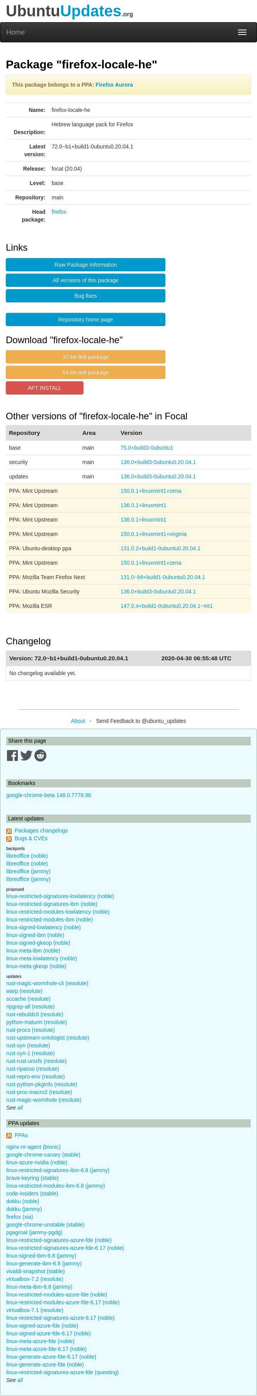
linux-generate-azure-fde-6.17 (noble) (51, 1357)
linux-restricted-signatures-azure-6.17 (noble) (60, 1318)
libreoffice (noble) (27, 856)
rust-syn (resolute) (28, 1045)
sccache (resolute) (28, 999)
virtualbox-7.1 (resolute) (34, 1310)
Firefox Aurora (114, 85)
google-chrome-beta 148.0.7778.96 (48, 795)
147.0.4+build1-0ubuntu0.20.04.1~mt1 (167, 606)
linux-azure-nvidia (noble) (36, 1162)
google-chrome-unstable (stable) (45, 1225)
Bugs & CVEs (31, 838)
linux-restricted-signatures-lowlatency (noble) (60, 896)
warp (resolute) (24, 991)
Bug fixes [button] (86, 296)
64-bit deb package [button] (86, 372)
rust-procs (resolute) (30, 1030)
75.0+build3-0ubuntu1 (147, 448)
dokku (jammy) (24, 1209)
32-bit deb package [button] (86, 357)
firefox (59, 212)
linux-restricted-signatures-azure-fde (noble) (59, 1240)
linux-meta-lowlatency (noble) (41, 958)
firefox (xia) (19, 1217)
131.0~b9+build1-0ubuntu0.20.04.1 (163, 577)
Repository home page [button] (85, 319)
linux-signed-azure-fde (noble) (42, 1326)
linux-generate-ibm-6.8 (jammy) (44, 1263)
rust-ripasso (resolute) (32, 1069)
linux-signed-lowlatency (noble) (43, 927)
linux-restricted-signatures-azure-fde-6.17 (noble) (65, 1248)
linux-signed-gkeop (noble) (38, 943)
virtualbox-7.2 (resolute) (34, 1279)
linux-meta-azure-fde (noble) (40, 1341)
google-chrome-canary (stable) (43, 1155)
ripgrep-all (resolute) (30, 1006)
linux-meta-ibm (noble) (33, 951)
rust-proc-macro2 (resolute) (39, 1092)
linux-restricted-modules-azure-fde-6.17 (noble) (63, 1302)
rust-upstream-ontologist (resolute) (47, 1038)
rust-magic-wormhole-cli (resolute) (47, 983)
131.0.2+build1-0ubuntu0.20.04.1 (161, 548)
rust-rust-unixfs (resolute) (36, 1061)
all (20, 1108)
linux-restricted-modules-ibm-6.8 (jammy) (55, 1186)
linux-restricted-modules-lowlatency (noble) (57, 912)
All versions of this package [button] (86, 280)
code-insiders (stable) (32, 1193)
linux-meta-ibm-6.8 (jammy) (39, 1287)
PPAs (21, 1135)
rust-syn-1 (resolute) (30, 1053)
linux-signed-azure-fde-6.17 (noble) (48, 1333)
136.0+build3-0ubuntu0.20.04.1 (158, 462)
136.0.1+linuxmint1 (144, 505)
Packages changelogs (41, 830)
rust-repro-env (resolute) (35, 1076)
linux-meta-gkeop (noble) (36, 966)
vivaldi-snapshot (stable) (35, 1271)
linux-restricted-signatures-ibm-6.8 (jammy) (57, 1170)
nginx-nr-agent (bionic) (33, 1147)
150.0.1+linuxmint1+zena (151, 491)
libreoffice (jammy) (28, 871)
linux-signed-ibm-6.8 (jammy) (41, 1256)
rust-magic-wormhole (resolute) (44, 1100)
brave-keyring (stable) (32, 1178)
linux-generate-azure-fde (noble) (45, 1364)
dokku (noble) (22, 1201)
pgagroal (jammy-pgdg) (34, 1232)
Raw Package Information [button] (86, 265)
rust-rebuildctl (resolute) (34, 1014)
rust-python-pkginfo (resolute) (41, 1084)
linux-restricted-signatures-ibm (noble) (51, 904)
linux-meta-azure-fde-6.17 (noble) (46, 1349)
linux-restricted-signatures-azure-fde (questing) (62, 1372)
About (78, 721)
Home (15, 32)
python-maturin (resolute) (36, 1022)
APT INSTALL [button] (45, 388)
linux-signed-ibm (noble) (35, 935)
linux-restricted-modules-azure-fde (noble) (56, 1294)
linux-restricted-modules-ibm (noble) (49, 919)
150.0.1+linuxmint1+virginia (154, 534)
